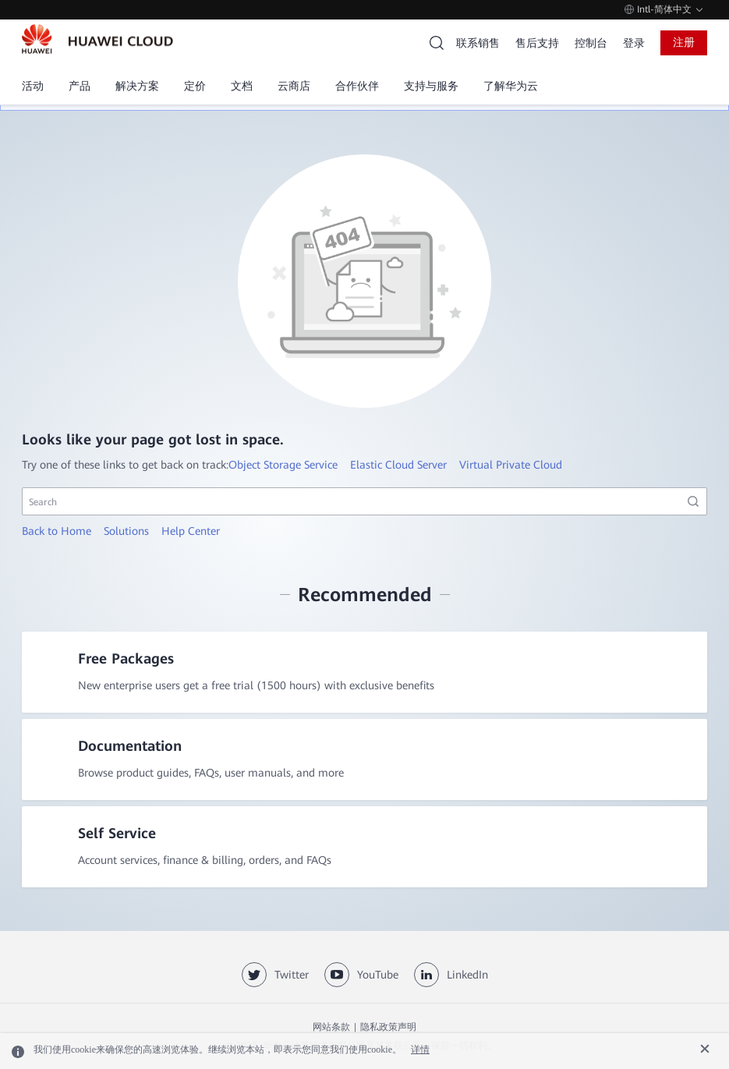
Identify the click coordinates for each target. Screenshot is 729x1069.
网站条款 (331, 1026)
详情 (420, 1049)
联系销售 (478, 43)
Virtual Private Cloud (510, 464)
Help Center (190, 531)
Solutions (126, 531)
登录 (634, 43)
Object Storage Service (283, 464)
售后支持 (537, 43)
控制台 (591, 43)
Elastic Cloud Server (398, 464)
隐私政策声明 (388, 1026)
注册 (684, 42)
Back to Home (56, 531)
